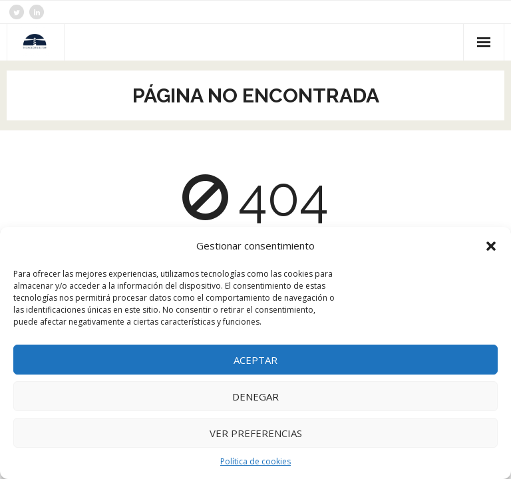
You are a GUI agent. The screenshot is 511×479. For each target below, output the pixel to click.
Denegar (255, 396)
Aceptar (255, 360)
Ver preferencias (256, 433)
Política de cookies (255, 461)
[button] (491, 246)
